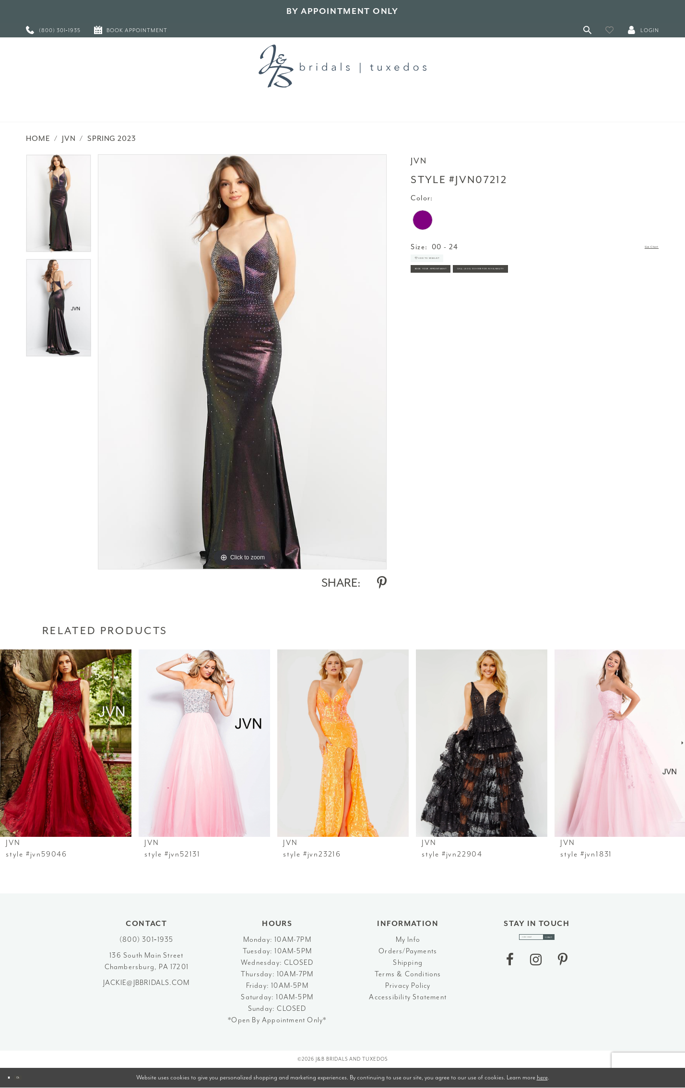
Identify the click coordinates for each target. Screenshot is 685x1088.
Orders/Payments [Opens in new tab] (407, 951)
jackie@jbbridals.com (146, 982)
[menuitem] (53, 30)
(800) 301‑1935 (146, 939)
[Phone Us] (53, 30)
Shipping (408, 962)
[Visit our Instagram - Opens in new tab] (536, 969)
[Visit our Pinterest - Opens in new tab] (562, 969)
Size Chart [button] (640, 247)
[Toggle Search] (588, 30)
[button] (610, 30)
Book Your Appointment (464, 296)
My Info (408, 939)
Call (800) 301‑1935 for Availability (483, 322)
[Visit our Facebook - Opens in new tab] (510, 969)
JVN (69, 138)
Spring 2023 (111, 138)
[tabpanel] (58, 206)
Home (38, 138)
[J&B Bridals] (342, 66)
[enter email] (537, 942)
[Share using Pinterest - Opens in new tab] (382, 582)
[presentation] (65, 743)
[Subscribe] (570, 942)
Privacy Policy (408, 985)
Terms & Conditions (408, 974)
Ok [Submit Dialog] (36, 1078)
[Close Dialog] (15, 1077)
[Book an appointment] (130, 30)
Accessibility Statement (408, 997)
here (542, 1077)
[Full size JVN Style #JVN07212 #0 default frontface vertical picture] (242, 361)
